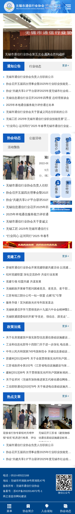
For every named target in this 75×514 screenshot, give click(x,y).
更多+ (65, 65)
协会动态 (14, 138)
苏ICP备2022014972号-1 (27, 491)
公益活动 (35, 138)
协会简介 (56, 143)
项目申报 (67, 187)
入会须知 (67, 165)
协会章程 (67, 143)
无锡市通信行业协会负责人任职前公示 (31, 185)
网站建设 (21, 496)
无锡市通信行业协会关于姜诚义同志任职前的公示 (39, 221)
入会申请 (56, 165)
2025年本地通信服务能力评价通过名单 (32, 214)
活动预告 (14, 147)
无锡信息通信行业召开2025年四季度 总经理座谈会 (40, 207)
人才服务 (56, 187)
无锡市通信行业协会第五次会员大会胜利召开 (35, 54)
